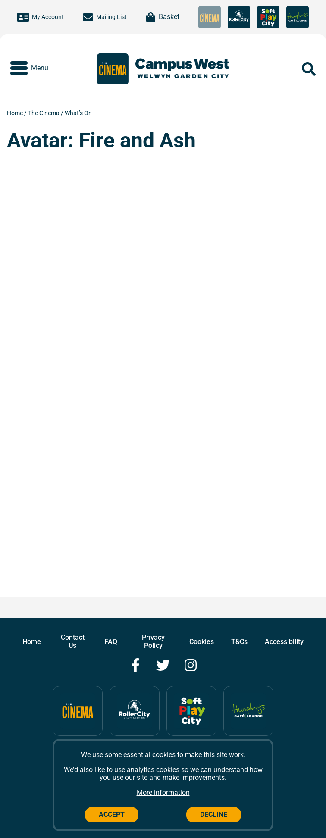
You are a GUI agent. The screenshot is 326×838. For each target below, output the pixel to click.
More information (163, 792)
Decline (213, 814)
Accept (112, 814)
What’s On (78, 112)
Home (15, 112)
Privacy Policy (153, 641)
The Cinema (44, 112)
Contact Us (73, 641)
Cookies (201, 642)
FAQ (110, 642)
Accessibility (284, 642)
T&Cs (239, 642)
